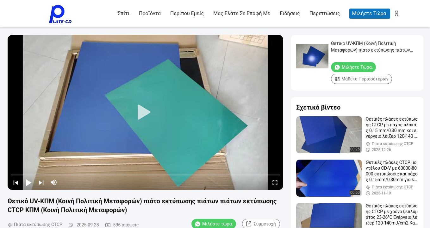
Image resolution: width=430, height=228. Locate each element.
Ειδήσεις (290, 13)
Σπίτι (123, 13)
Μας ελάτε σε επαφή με (241, 13)
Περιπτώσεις (324, 13)
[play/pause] (28, 182)
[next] (41, 182)
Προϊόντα (150, 13)
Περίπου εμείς (187, 13)
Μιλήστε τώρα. (369, 13)
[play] (145, 112)
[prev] (15, 182)
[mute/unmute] (53, 182)
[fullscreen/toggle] (275, 182)
